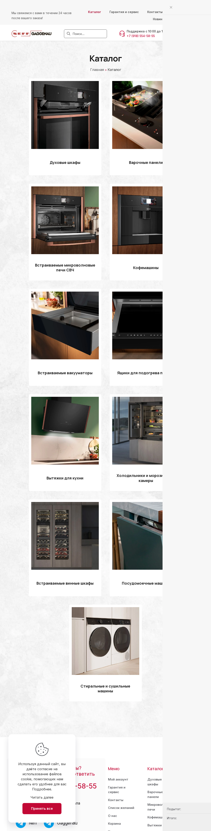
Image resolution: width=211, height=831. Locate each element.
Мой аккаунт (118, 702)
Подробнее (41, 789)
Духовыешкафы (154, 704)
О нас (112, 738)
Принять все (42, 808)
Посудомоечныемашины (160, 770)
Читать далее (41, 797)
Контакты (115, 722)
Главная (97, 70)
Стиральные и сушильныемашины (158, 785)
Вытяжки (154, 747)
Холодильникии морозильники (160, 757)
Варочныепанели (155, 716)
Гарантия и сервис (116, 712)
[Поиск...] (85, 33)
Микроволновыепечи (160, 729)
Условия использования (120, 756)
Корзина (114, 746)
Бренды (153, 798)
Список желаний (121, 730)
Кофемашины (157, 739)
